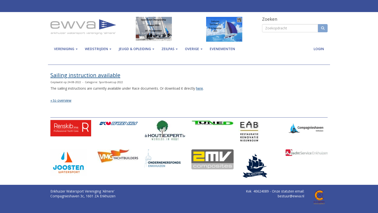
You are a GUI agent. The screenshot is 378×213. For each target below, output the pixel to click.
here (199, 88)
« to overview (60, 100)
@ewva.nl (291, 196)
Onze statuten (283, 191)
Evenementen (222, 49)
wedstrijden (98, 49)
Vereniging (66, 49)
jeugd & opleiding (136, 49)
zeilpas (170, 49)
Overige (193, 49)
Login (319, 49)
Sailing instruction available (85, 75)
